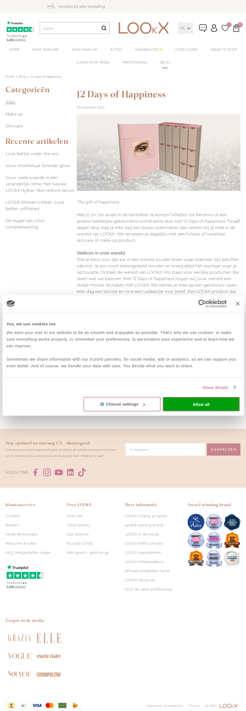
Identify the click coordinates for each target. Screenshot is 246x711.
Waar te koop (223, 49)
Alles (10, 102)
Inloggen (214, 28)
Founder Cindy (80, 543)
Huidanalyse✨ (149, 49)
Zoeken (104, 28)
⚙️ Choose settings (122, 404)
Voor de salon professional (148, 589)
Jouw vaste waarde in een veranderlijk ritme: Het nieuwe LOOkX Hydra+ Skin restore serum (40, 184)
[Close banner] (238, 303)
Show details (215, 387)
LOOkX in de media (93, 62)
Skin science (78, 534)
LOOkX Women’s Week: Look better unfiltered (35, 205)
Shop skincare (45, 49)
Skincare (14, 126)
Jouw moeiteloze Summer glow (38, 165)
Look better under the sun (32, 153)
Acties (116, 49)
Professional (135, 62)
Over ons (75, 516)
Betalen (12, 525)
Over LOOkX (186, 49)
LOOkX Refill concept (144, 543)
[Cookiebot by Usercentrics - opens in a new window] (202, 303)
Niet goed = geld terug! (88, 552)
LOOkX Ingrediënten (143, 552)
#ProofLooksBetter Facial (147, 571)
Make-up (14, 114)
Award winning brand (144, 525)
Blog (165, 62)
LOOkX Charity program (146, 516)
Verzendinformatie (22, 534)
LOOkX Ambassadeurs (144, 561)
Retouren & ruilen (21, 543)
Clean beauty (78, 525)
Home (14, 49)
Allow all (201, 404)
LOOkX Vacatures (140, 580)
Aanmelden (223, 449)
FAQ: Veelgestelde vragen (28, 552)
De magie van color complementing (25, 223)
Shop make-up (84, 49)
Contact (13, 516)
